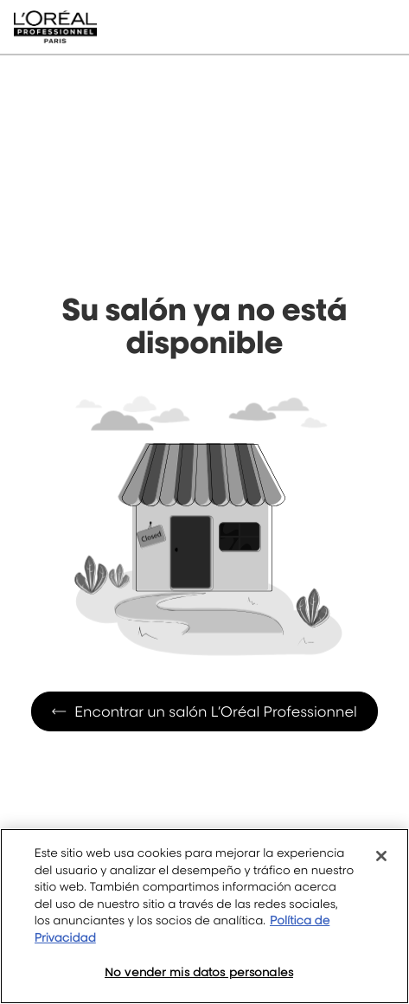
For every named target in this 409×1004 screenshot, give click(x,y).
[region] (204, 916)
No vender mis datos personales (199, 972)
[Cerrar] (381, 856)
